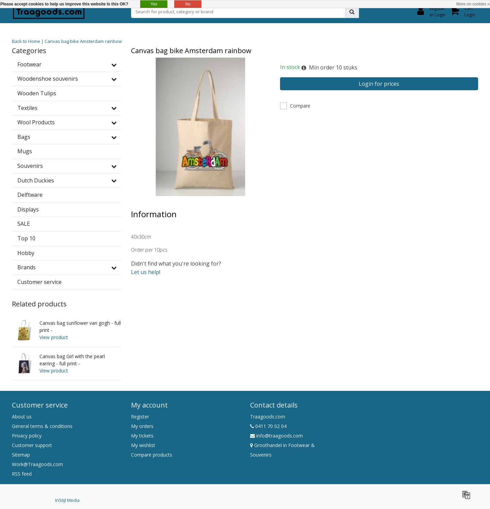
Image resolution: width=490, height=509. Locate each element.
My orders (142, 426)
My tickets (142, 435)
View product (53, 337)
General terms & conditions (42, 426)
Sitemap (21, 454)
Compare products (151, 454)
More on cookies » (473, 4)
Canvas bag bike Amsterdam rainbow (83, 41)
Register (140, 416)
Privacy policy (27, 435)
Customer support (32, 445)
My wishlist (143, 445)
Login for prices (379, 84)
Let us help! (145, 272)
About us (22, 416)
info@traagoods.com (276, 435)
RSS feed (22, 474)
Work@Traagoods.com (37, 464)
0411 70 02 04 (268, 426)
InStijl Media (67, 500)
